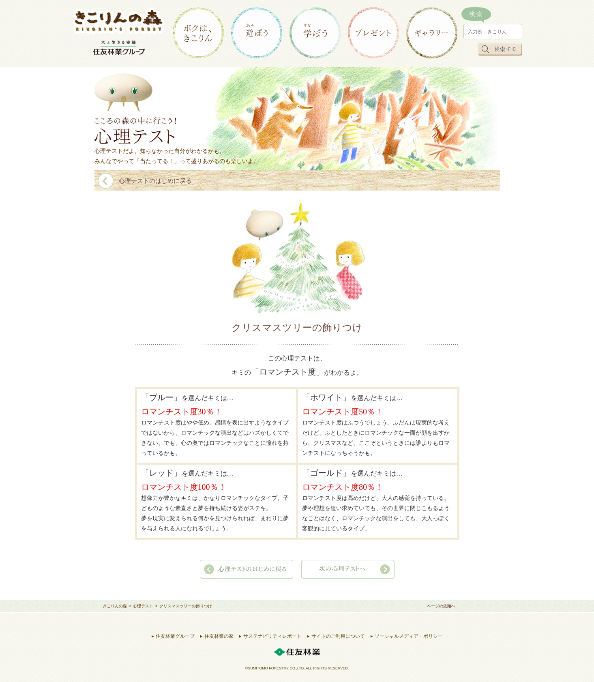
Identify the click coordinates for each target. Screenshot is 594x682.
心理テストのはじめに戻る (155, 181)
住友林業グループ (175, 636)
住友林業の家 (219, 636)
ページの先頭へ (441, 606)
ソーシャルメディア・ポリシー (409, 636)
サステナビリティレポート (272, 636)
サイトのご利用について (338, 636)
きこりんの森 (115, 606)
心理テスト (143, 606)
